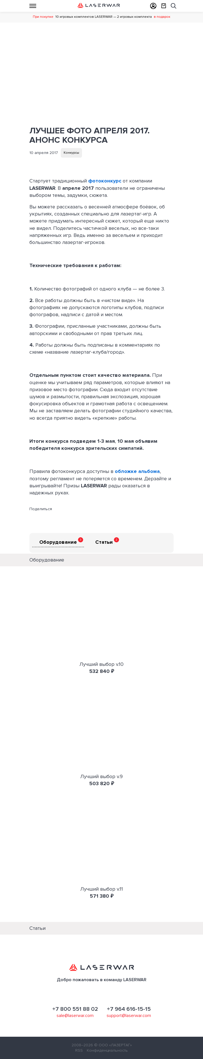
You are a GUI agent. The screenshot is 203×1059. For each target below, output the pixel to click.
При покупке (43, 17)
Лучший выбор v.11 (101, 889)
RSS (79, 1050)
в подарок (162, 17)
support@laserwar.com (129, 1015)
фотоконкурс (105, 181)
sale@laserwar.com (75, 1015)
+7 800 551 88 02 (75, 1009)
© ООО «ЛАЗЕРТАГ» (113, 1045)
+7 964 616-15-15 (129, 1009)
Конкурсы (71, 153)
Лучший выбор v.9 (101, 776)
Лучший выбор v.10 (101, 664)
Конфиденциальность (107, 1050)
